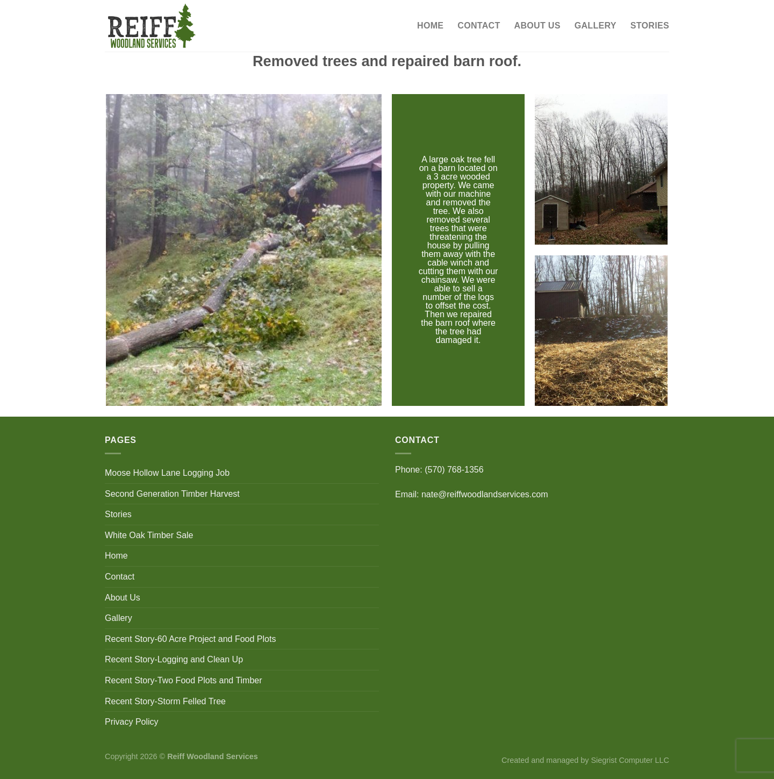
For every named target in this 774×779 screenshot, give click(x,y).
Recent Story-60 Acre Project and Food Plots (190, 639)
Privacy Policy (132, 721)
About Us (537, 25)
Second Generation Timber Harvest (172, 493)
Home (430, 25)
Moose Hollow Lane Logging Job (167, 472)
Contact (478, 25)
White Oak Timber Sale (149, 535)
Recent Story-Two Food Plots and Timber (183, 680)
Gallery (596, 25)
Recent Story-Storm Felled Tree (165, 701)
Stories (649, 25)
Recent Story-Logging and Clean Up (174, 659)
